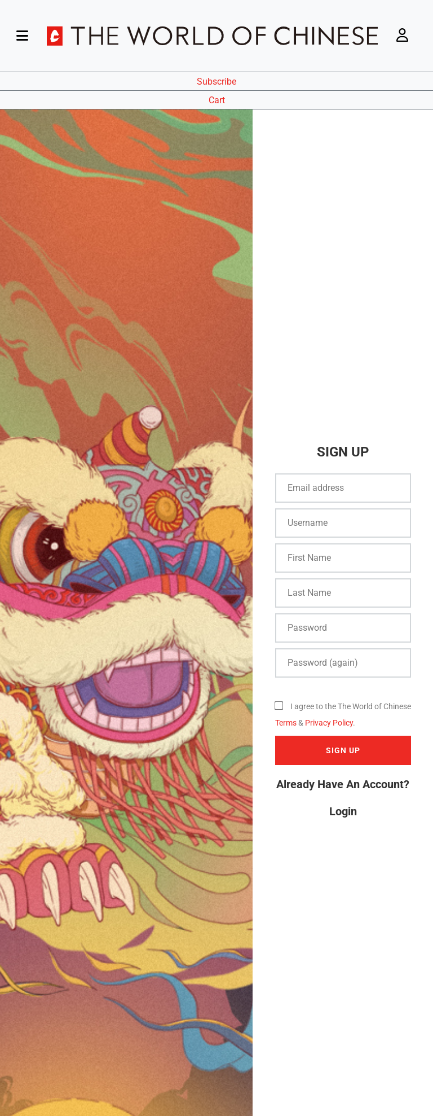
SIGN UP (343, 750)
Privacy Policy (329, 722)
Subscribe (216, 81)
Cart (217, 100)
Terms (286, 722)
